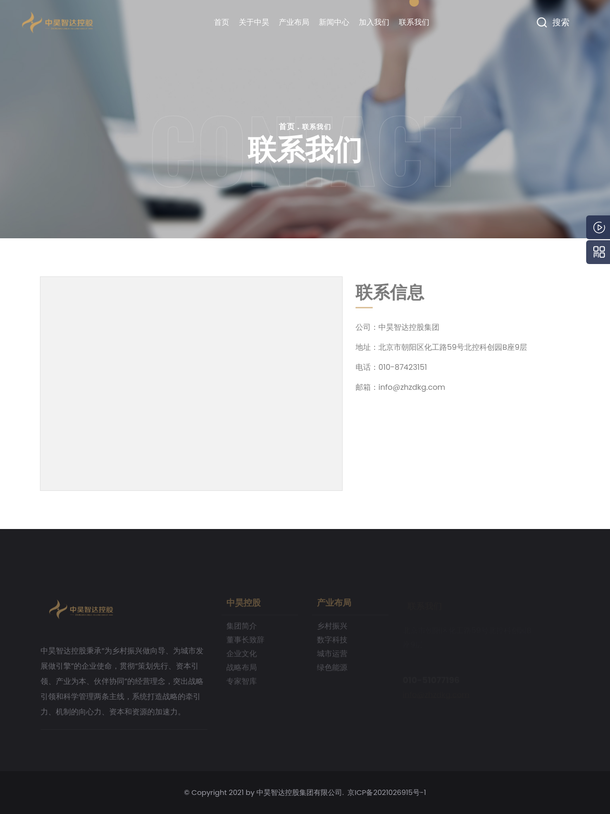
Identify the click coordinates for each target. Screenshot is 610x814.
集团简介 (241, 628)
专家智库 (241, 684)
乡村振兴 (332, 628)
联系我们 (414, 22)
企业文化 (241, 656)
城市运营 (332, 656)
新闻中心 (334, 22)
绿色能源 (332, 670)
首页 (221, 22)
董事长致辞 (245, 642)
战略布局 (241, 670)
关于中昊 (254, 22)
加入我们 (374, 22)
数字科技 (332, 642)
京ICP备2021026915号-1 (386, 792)
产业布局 (294, 22)
